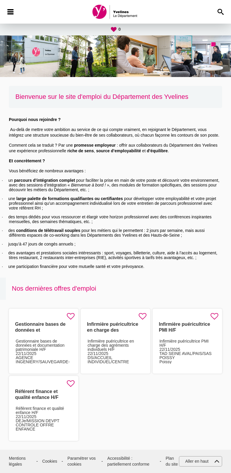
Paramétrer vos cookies (81, 461)
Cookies (49, 461)
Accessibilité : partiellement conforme (128, 461)
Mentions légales (17, 461)
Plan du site (172, 461)
